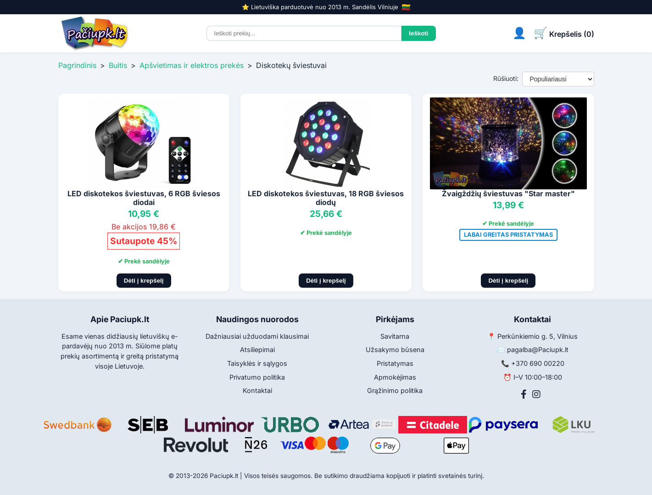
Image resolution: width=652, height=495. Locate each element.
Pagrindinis (77, 65)
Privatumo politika (257, 377)
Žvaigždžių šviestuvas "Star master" (508, 193)
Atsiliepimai (257, 349)
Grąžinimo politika (395, 390)
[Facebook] (524, 394)
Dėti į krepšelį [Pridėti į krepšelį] (144, 280)
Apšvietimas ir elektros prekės (191, 65)
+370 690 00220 (537, 363)
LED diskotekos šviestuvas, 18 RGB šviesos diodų (326, 198)
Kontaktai (257, 390)
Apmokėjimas (395, 377)
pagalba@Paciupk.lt (537, 349)
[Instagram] (536, 394)
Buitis (118, 65)
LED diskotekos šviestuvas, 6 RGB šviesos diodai (143, 198)
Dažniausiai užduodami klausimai (257, 336)
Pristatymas (395, 363)
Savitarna (394, 336)
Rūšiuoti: (505, 78)
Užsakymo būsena (395, 349)
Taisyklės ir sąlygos (257, 363)
